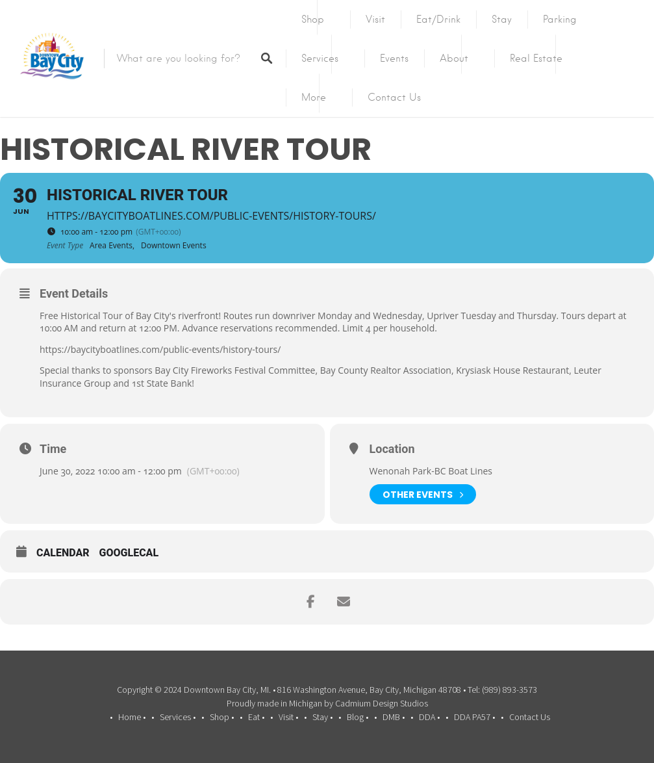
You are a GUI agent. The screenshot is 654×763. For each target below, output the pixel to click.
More (313, 97)
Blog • (357, 717)
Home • (131, 717)
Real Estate (536, 58)
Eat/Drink (438, 19)
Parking (560, 19)
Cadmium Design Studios (381, 703)
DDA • (429, 717)
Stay (502, 19)
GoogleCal (129, 553)
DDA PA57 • (474, 717)
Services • (177, 717)
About (454, 58)
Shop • (222, 717)
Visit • (288, 717)
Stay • (322, 717)
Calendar (63, 553)
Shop (312, 19)
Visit (375, 19)
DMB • (394, 717)
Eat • (256, 717)
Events (394, 58)
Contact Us (394, 97)
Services (319, 58)
